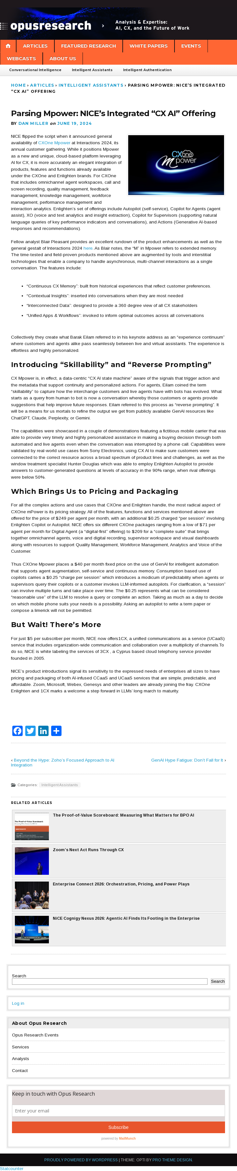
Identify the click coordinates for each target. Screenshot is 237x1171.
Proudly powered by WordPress (81, 1160)
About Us (63, 58)
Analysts (20, 1058)
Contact (20, 1070)
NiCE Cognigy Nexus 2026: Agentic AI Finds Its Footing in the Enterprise (107, 929)
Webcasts (21, 58)
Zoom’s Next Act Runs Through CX (69, 861)
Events (191, 46)
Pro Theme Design (172, 1160)
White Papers (149, 46)
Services (20, 1047)
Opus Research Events (35, 1035)
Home (18, 85)
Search (19, 975)
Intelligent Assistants (92, 70)
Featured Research (88, 46)
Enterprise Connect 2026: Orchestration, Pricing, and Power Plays (102, 895)
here (88, 248)
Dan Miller (33, 123)
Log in (18, 1003)
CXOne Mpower (54, 142)
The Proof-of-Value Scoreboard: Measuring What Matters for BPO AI (104, 826)
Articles (35, 46)
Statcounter (11, 1168)
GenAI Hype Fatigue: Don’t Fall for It (187, 760)
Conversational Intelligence (35, 70)
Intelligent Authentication (147, 70)
